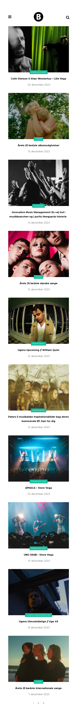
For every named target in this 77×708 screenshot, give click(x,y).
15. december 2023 (39, 151)
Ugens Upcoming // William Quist (38, 350)
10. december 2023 (39, 494)
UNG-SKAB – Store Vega (38, 554)
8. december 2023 (39, 627)
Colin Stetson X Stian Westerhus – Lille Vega (38, 78)
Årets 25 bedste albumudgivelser (38, 145)
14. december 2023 (39, 222)
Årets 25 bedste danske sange (38, 283)
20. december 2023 (39, 84)
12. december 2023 (39, 289)
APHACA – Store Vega (38, 488)
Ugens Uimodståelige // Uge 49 (38, 621)
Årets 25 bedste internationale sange (38, 688)
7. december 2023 (38, 694)
